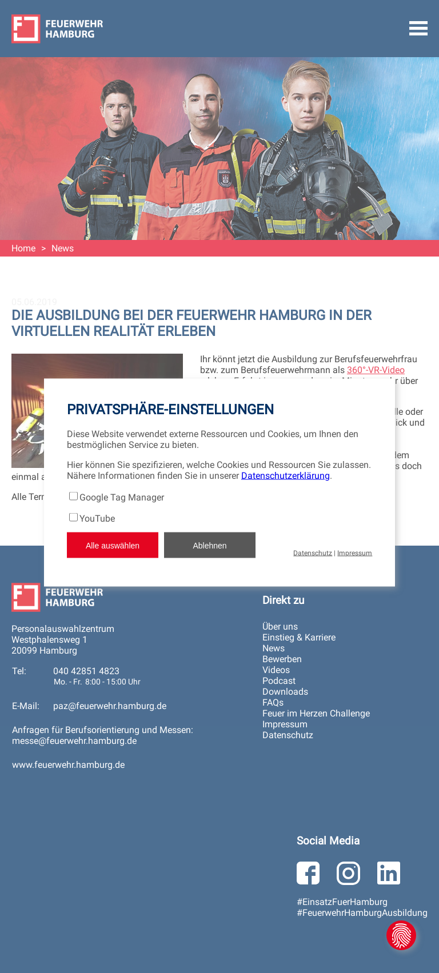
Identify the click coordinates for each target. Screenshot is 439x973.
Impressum (354, 553)
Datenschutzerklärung (285, 475)
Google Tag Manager (121, 497)
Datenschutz (312, 553)
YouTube (97, 518)
